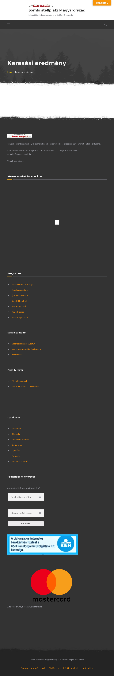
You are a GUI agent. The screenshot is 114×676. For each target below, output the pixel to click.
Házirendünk (17, 354)
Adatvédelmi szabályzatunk (24, 343)
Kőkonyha (16, 434)
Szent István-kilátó (20, 461)
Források (16, 456)
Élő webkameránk (19, 381)
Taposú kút (16, 450)
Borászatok (17, 445)
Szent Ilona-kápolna (20, 439)
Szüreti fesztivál (19, 306)
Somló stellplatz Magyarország (57, 10)
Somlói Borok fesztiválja (22, 284)
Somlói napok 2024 (20, 317)
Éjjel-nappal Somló (20, 295)
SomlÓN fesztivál (19, 301)
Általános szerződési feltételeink (26, 349)
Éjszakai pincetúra (20, 290)
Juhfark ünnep (18, 312)
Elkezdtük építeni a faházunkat (25, 386)
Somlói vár (16, 428)
